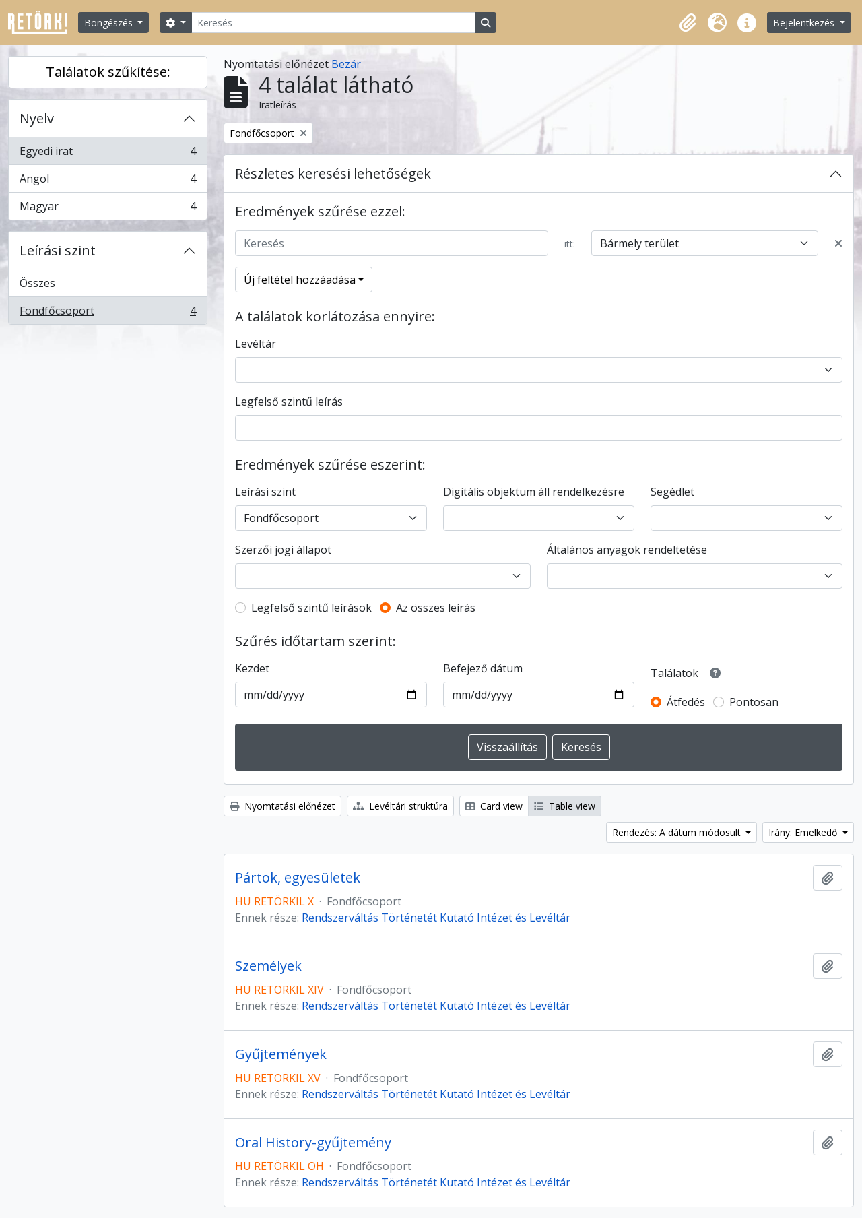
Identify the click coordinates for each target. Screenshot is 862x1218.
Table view (564, 806)
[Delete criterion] (838, 243)
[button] (687, 23)
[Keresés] (333, 22)
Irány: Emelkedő (804, 832)
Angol (107, 181)
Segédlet (672, 491)
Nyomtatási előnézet (282, 806)
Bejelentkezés (805, 22)
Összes (37, 283)
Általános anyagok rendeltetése (627, 549)
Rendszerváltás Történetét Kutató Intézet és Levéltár (436, 917)
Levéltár (255, 343)
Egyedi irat (107, 154)
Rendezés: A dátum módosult (677, 832)
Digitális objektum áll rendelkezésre (533, 491)
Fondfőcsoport (107, 313)
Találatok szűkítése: (108, 72)
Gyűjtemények (281, 1054)
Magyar (107, 209)
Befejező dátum (483, 668)
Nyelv (37, 118)
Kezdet (252, 668)
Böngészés (109, 22)
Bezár (346, 64)
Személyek (268, 966)
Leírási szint (58, 250)
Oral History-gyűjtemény (313, 1142)
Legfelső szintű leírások (311, 607)
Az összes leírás (435, 607)
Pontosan (753, 702)
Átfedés (686, 702)
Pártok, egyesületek (297, 878)
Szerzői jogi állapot (283, 549)
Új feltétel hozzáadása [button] (300, 279)
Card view (494, 806)
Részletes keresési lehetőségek (333, 173)
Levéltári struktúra (400, 806)
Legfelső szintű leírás (289, 401)
